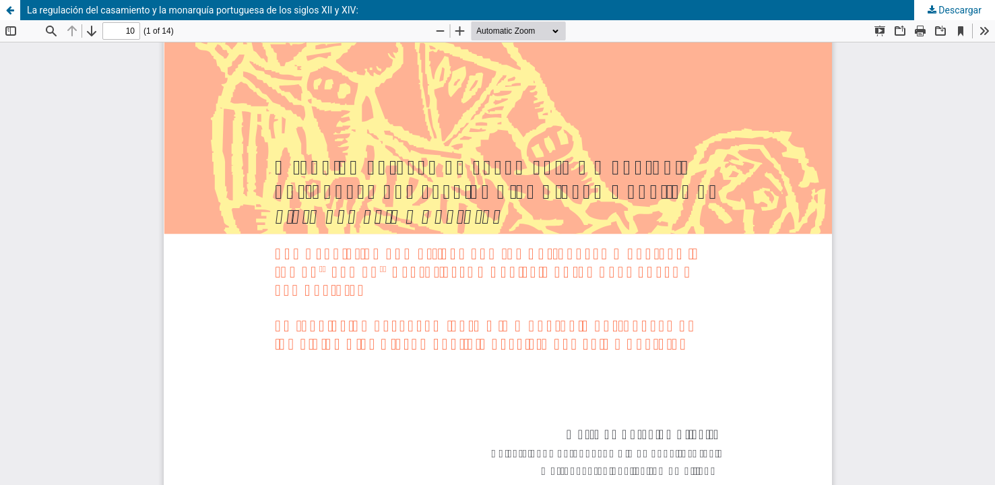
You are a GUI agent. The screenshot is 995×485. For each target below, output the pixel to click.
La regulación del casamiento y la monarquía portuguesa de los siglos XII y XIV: (192, 10)
